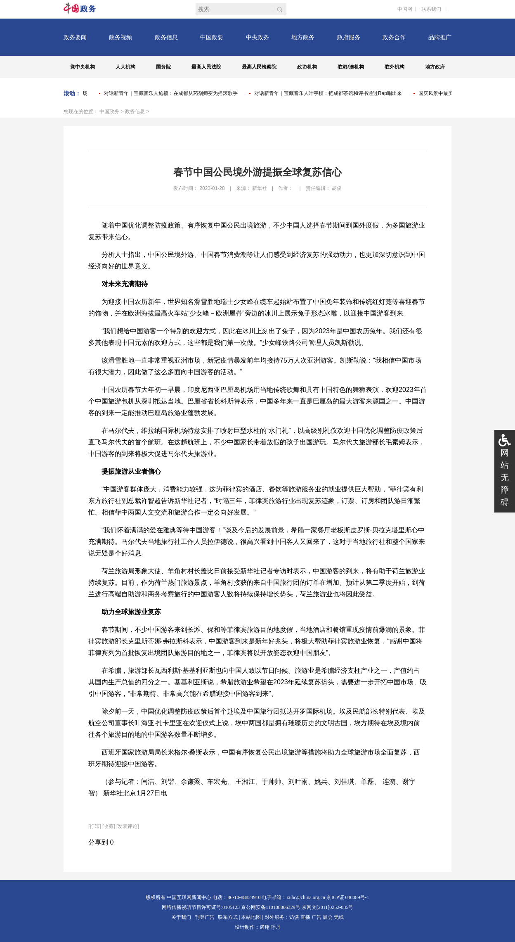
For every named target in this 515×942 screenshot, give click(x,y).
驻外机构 (394, 67)
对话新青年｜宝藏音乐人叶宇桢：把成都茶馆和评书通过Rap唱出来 (329, 93)
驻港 (342, 67)
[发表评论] (127, 826)
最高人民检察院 (259, 67)
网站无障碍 (505, 477)
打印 (94, 826)
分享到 (98, 842)
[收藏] (108, 826)
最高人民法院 (206, 67)
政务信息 (135, 111)
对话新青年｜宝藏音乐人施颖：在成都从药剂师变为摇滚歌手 (172, 93)
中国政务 (109, 111)
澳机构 (356, 67)
